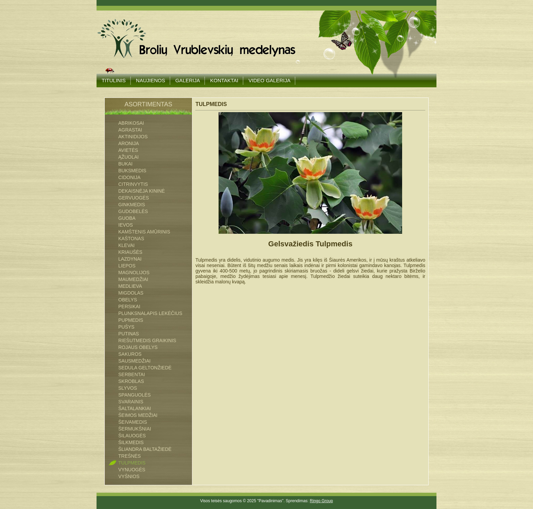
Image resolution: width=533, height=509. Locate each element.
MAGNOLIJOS (134, 272)
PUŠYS (126, 327)
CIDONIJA (129, 177)
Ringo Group (321, 500)
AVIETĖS (128, 150)
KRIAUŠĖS (130, 252)
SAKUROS (129, 354)
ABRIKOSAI (131, 123)
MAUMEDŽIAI (133, 279)
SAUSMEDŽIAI (134, 361)
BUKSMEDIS (132, 170)
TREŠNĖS (129, 456)
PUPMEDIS (130, 320)
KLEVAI (126, 245)
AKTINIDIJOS (133, 136)
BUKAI (125, 163)
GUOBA (127, 218)
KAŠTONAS (131, 238)
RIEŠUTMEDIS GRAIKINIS (147, 340)
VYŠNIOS (128, 476)
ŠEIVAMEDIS (132, 422)
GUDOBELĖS (133, 211)
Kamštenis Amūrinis (144, 231)
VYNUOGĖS (131, 469)
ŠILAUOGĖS (132, 435)
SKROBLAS (131, 381)
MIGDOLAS (130, 293)
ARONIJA (128, 143)
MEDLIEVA (130, 286)
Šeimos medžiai (137, 415)
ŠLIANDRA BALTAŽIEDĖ (145, 449)
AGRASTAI (130, 130)
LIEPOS (127, 265)
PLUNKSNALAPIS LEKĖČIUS (150, 313)
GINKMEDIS (131, 204)
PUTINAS (128, 333)
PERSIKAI (129, 306)
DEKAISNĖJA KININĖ (141, 191)
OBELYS (127, 299)
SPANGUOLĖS (134, 395)
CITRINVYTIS (133, 184)
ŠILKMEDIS (131, 442)
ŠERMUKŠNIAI (134, 429)
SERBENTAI (131, 374)
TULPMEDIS (131, 463)
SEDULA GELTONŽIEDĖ (145, 367)
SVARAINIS (130, 401)
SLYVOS (127, 388)
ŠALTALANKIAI (134, 408)
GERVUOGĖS (133, 197)
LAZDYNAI (129, 259)
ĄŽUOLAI (128, 157)
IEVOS (125, 225)
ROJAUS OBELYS (138, 347)
